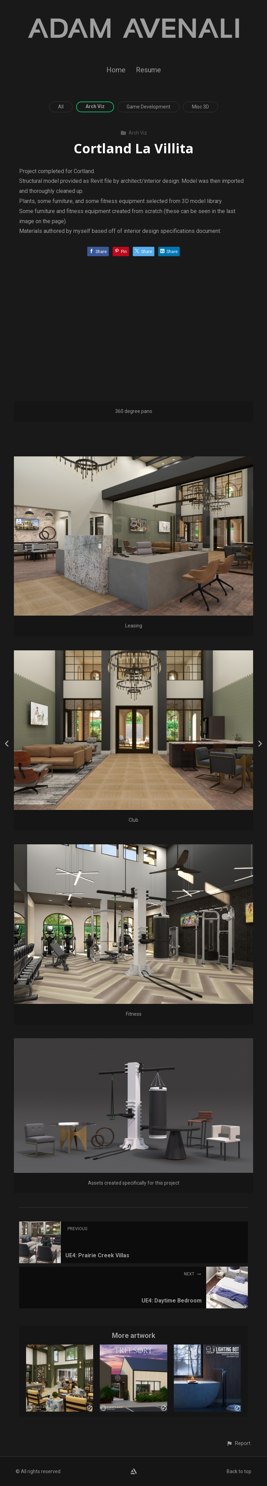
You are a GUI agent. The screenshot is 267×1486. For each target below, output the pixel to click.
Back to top (239, 1471)
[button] (238, 1443)
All (61, 106)
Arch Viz (95, 106)
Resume (148, 70)
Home (116, 70)
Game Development (148, 106)
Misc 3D (200, 106)
